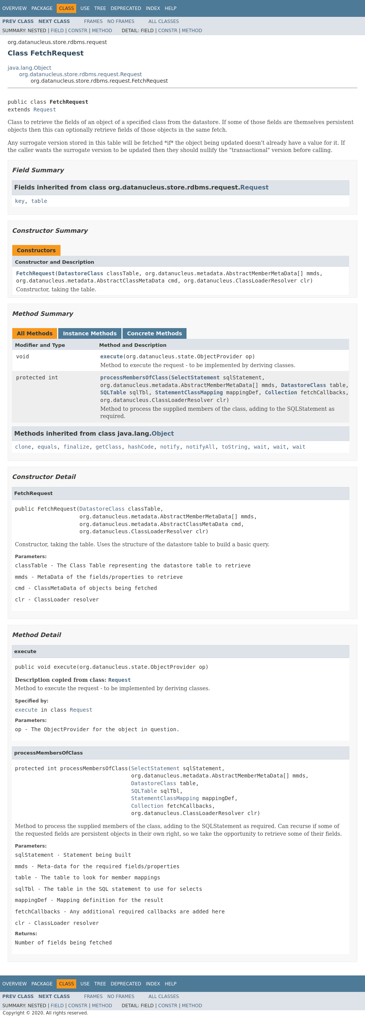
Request (44, 109)
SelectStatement (195, 377)
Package (41, 8)
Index (153, 8)
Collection (281, 392)
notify (170, 447)
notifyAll (200, 447)
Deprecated (126, 8)
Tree (100, 8)
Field (57, 30)
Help (171, 8)
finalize (76, 447)
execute (111, 356)
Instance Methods (89, 333)
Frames (93, 21)
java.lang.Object (29, 68)
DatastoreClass (80, 273)
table (39, 201)
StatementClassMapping (189, 392)
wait (260, 447)
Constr (77, 30)
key (20, 201)
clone (23, 447)
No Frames (120, 21)
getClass (108, 447)
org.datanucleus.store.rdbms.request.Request (80, 74)
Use (85, 8)
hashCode (141, 447)
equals (47, 447)
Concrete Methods (154, 333)
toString (234, 447)
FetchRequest (35, 273)
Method (102, 30)
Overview (14, 8)
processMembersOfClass (134, 377)
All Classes (164, 21)
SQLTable (113, 392)
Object (163, 433)
